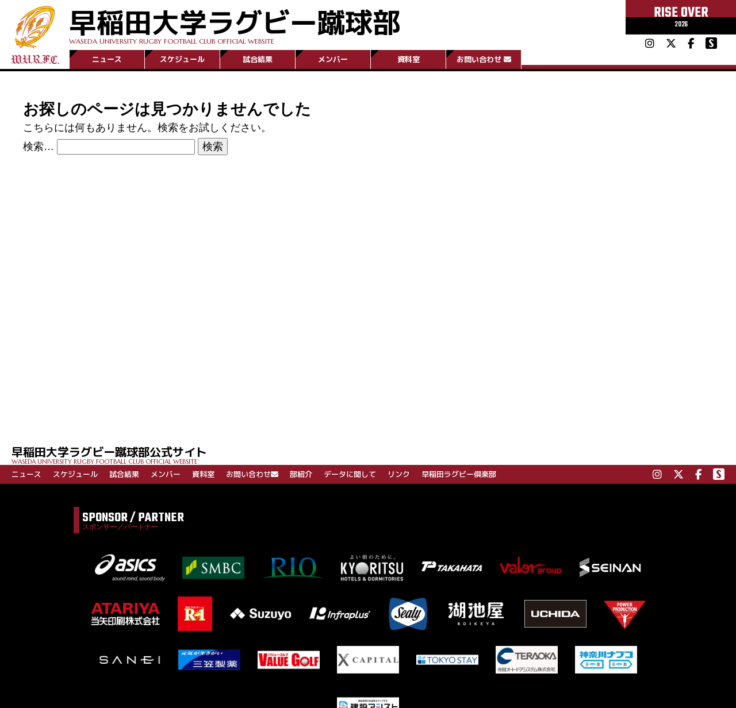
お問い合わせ (484, 59)
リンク (399, 474)
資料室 (408, 59)
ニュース (107, 59)
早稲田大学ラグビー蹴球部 (234, 24)
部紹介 (301, 474)
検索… (38, 146)
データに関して (350, 474)
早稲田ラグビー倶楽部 (458, 474)
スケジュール (182, 59)
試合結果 (258, 59)
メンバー (333, 59)
